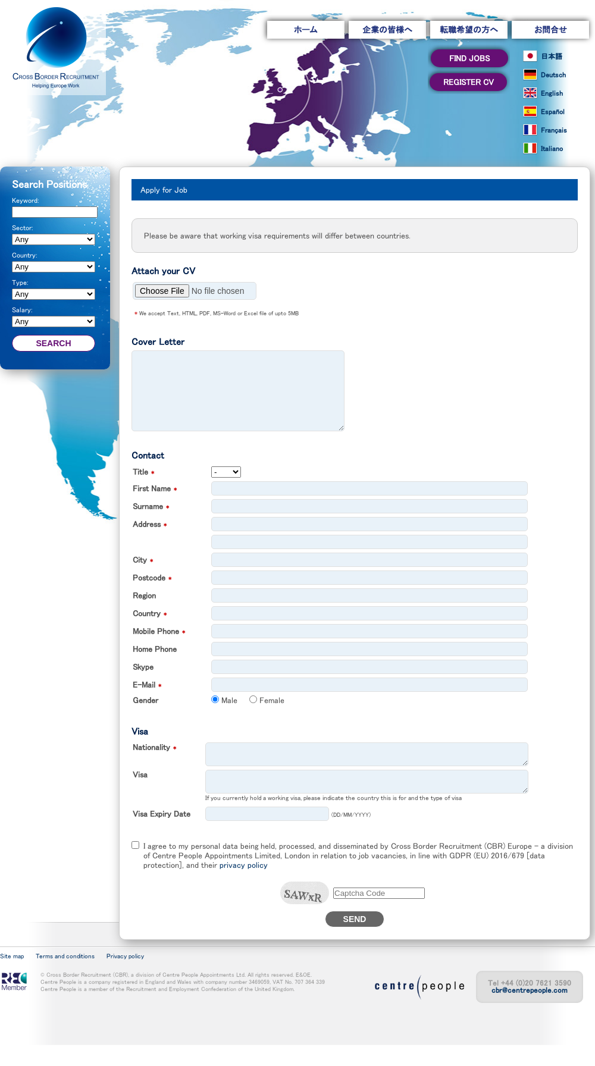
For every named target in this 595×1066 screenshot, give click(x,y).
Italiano (552, 148)
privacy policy (244, 886)
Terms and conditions (65, 977)
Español (553, 111)
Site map (12, 977)
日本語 (551, 56)
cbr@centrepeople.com (529, 1011)
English (552, 93)
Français (554, 130)
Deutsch (553, 75)
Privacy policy (125, 977)
